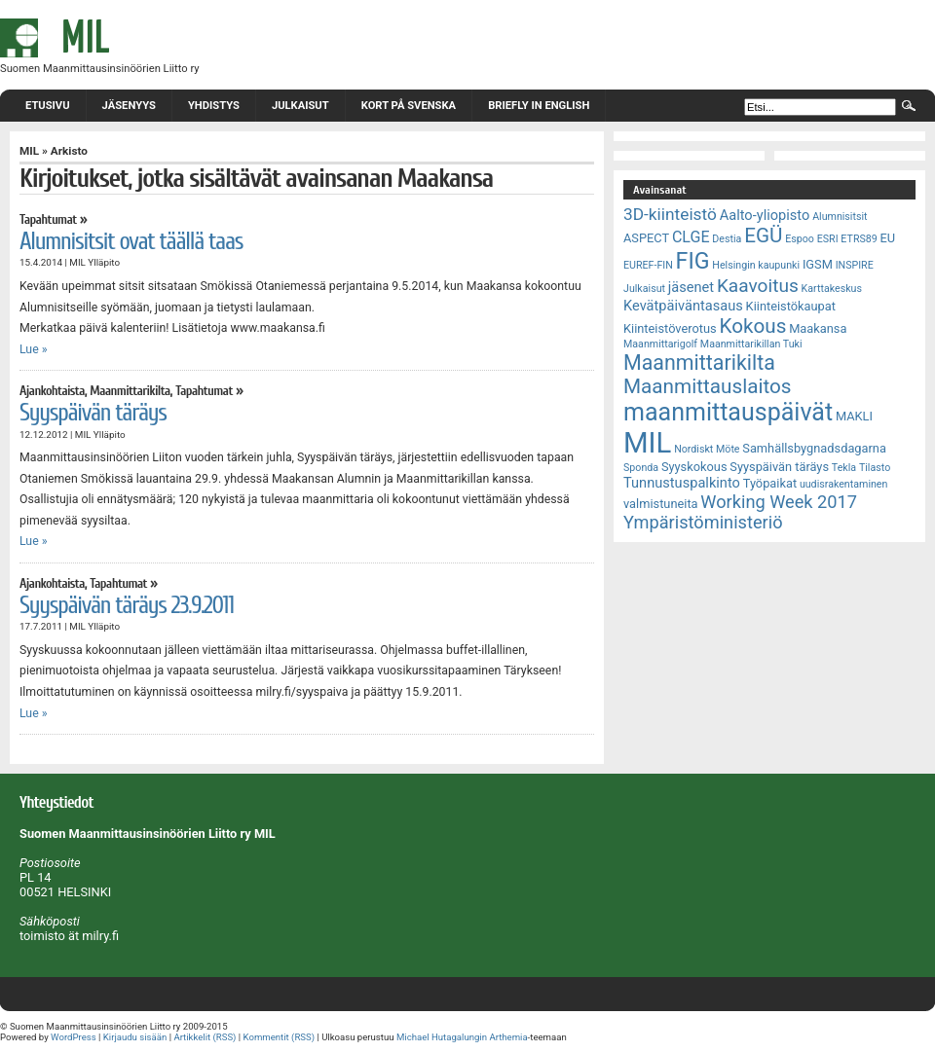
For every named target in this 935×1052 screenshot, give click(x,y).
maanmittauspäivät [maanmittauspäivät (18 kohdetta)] (728, 412)
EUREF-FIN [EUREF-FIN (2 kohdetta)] (648, 265)
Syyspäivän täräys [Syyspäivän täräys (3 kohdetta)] (779, 466)
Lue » (33, 349)
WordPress (73, 1037)
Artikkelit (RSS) (204, 1037)
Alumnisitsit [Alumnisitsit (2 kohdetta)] (839, 216)
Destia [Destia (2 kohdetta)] (726, 239)
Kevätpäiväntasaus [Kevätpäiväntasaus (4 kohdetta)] (683, 305)
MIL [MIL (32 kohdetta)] (647, 442)
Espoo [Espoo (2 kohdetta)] (799, 239)
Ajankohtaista (52, 391)
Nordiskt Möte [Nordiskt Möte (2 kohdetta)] (706, 449)
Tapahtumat (48, 220)
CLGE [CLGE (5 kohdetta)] (691, 237)
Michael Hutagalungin (441, 1037)
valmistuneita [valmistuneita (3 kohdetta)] (660, 503)
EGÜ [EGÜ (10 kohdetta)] (763, 235)
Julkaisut (300, 105)
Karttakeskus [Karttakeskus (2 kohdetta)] (832, 288)
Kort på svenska (408, 105)
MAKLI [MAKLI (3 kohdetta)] (854, 416)
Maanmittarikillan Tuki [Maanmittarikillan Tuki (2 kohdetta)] (751, 344)
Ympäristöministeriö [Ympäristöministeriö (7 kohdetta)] (703, 522)
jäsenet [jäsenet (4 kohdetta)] (691, 287)
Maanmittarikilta (129, 391)
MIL (29, 151)
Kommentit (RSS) (279, 1037)
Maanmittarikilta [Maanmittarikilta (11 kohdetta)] (699, 362)
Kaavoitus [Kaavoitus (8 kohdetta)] (758, 285)
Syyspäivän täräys (93, 412)
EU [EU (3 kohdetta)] (888, 238)
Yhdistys (214, 105)
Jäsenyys (129, 105)
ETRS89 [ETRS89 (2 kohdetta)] (859, 239)
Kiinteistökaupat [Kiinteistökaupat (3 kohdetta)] (791, 306)
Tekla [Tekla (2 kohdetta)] (844, 467)
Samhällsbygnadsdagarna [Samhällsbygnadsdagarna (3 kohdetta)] (814, 448)
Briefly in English (538, 105)
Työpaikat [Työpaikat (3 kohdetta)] (770, 483)
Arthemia (508, 1037)
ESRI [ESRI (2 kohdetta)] (828, 239)
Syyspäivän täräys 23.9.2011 (126, 605)
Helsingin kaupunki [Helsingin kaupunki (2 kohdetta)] (756, 265)
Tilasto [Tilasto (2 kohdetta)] (874, 467)
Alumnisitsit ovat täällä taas (131, 241)
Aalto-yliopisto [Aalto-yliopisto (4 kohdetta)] (765, 215)
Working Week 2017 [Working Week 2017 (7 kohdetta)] (778, 501)
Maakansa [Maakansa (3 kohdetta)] (817, 328)
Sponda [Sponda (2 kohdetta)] (640, 467)
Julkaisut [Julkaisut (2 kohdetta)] (644, 288)
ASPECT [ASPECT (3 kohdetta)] (646, 238)
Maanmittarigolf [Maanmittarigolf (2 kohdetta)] (660, 344)
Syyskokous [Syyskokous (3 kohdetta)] (694, 466)
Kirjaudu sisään (135, 1037)
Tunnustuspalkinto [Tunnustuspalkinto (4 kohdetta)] (681, 482)
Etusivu (47, 105)
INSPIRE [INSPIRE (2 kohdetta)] (855, 265)
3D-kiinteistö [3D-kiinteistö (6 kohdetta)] (670, 214)
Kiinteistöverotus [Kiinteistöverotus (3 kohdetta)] (670, 328)
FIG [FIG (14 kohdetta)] (693, 260)
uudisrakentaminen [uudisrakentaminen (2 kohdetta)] (844, 484)
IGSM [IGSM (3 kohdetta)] (818, 264)
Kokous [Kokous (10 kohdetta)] (752, 326)
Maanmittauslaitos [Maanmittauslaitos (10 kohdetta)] (707, 386)
